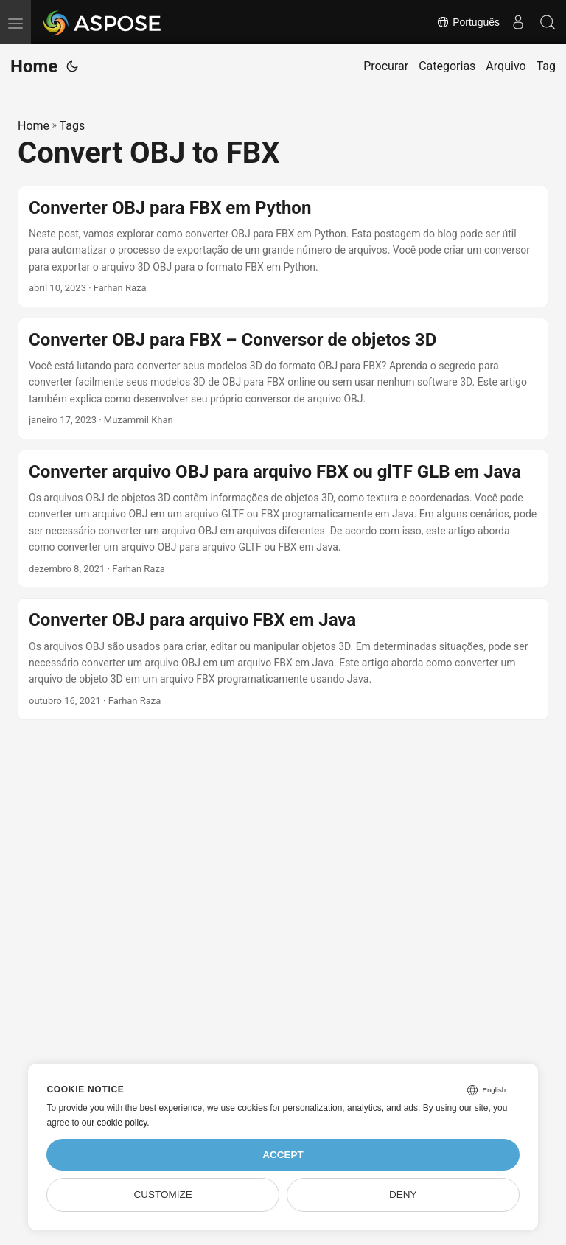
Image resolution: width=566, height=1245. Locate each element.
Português (468, 22)
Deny (403, 1194)
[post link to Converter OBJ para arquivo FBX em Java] (283, 659)
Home (33, 66)
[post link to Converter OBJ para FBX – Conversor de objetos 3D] (283, 378)
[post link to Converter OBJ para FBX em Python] (283, 246)
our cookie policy (114, 1122)
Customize (163, 1194)
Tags (72, 126)
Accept (283, 1154)
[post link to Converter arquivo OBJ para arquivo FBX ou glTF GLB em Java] (283, 518)
